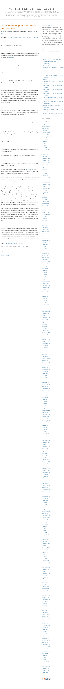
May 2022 (45, 580)
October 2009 (45, 257)
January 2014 (45, 367)
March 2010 (45, 268)
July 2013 (44, 354)
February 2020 (46, 522)
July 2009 (44, 251)
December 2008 (46, 236)
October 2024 (45, 642)
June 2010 (45, 274)
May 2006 (45, 169)
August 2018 (45, 483)
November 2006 (46, 182)
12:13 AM (21, 246)
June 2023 (45, 608)
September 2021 (46, 563)
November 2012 (46, 337)
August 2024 (45, 638)
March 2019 (45, 498)
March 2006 (45, 165)
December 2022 (46, 595)
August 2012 (45, 330)
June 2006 (45, 171)
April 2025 (45, 655)
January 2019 (45, 494)
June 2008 (45, 223)
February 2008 (46, 214)
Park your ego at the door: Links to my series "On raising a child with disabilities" (52, 61)
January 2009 (45, 238)
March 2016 (45, 423)
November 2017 (46, 466)
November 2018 (46, 489)
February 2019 (46, 496)
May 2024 (45, 631)
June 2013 (45, 352)
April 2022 (45, 578)
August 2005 (45, 150)
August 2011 (45, 304)
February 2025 (46, 651)
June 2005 (45, 145)
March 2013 (45, 345)
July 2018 (44, 481)
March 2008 (45, 216)
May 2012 (45, 324)
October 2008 (45, 231)
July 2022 (44, 584)
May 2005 (45, 143)
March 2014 (45, 371)
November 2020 (46, 541)
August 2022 (45, 586)
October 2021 (45, 565)
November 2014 (46, 388)
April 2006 (45, 167)
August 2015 (45, 408)
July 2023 (44, 610)
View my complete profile (50, 51)
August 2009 (45, 253)
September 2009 (46, 255)
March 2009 (45, 242)
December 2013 (46, 365)
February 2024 (46, 625)
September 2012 (46, 332)
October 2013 (45, 360)
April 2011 (45, 296)
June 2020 (45, 530)
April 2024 (45, 629)
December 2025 (46, 668)
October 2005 (45, 154)
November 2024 (46, 644)
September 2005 (46, 152)
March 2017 (45, 448)
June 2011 (45, 300)
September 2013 (46, 358)
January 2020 (45, 520)
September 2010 (46, 281)
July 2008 (44, 225)
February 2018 (46, 472)
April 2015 (45, 399)
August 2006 (45, 175)
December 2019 (46, 517)
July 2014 (44, 380)
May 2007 (45, 195)
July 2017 (44, 457)
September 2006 (46, 178)
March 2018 (45, 474)
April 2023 (45, 603)
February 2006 (46, 162)
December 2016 (46, 442)
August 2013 (45, 356)
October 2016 (45, 438)
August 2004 (45, 124)
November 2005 (46, 156)
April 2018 (45, 476)
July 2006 (44, 173)
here (2, 33)
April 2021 (45, 552)
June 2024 (45, 634)
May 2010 (45, 272)
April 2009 (45, 244)
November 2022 (46, 593)
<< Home (3, 258)
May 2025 (45, 657)
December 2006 (46, 184)
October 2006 (45, 180)
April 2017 (45, 451)
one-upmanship (29, 169)
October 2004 (45, 128)
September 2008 (46, 229)
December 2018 (46, 492)
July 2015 (44, 405)
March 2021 (45, 550)
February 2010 (46, 266)
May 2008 (45, 221)
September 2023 (46, 614)
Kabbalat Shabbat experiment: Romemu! (52, 113)
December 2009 (46, 261)
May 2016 (45, 427)
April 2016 (45, 425)
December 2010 (46, 287)
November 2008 (46, 233)
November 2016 (46, 440)
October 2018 (45, 487)
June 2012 (45, 326)
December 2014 (46, 390)
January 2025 (45, 649)
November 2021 (46, 567)
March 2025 (45, 653)
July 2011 (44, 302)
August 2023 (45, 612)
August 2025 (45, 661)
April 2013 (45, 347)
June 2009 (45, 248)
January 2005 (45, 134)
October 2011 (45, 309)
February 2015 (46, 395)
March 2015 (45, 397)
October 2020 (45, 539)
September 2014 (46, 384)
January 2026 (45, 670)
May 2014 (45, 375)
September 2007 (46, 203)
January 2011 (45, 289)
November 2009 (46, 259)
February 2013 (46, 343)
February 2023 (46, 599)
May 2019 (45, 502)
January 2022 (45, 571)
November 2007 (46, 208)
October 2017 (45, 464)
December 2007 (46, 210)
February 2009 (46, 240)
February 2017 (46, 446)
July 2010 (44, 276)
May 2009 (45, 246)
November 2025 (46, 666)
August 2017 (45, 459)
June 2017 (45, 455)
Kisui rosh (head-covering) (11, 243)
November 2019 (46, 515)
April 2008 (45, 218)
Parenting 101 (45, 65)
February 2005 (46, 137)
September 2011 (46, 307)
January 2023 (45, 597)
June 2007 (45, 197)
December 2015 (46, 416)
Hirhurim (10, 57)
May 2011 (45, 298)
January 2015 (45, 393)
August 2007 (45, 201)
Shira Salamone (47, 25)
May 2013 (45, 350)
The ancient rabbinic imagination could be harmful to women (22, 37)
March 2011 (45, 294)
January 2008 (45, 212)
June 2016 (45, 429)
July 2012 (44, 328)
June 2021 (45, 556)
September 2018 (46, 485)
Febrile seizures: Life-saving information (52, 67)
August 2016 (45, 433)
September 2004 (46, 126)
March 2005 (45, 139)
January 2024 (45, 623)
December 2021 (46, 569)
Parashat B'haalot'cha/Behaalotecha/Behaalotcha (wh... (52, 81)
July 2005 (44, 147)
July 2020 (44, 532)
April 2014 (45, 373)
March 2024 (45, 627)
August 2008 (45, 227)
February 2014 (46, 369)
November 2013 (46, 362)
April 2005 (45, 141)
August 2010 (45, 279)
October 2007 (45, 205)
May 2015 (45, 401)
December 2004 (46, 132)
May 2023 (45, 606)
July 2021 (44, 558)
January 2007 (45, 186)
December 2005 (46, 158)
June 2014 (45, 377)
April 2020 (45, 526)
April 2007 (45, 193)
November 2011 (46, 311)
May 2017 (45, 453)
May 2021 (45, 554)
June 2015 (45, 403)
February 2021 (46, 547)
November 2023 (46, 618)
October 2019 (45, 513)
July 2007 (44, 199)
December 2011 (46, 313)
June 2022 (45, 582)
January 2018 (45, 470)
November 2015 (46, 414)
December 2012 (46, 339)
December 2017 (46, 468)
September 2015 (46, 410)
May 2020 (45, 528)
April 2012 (45, 322)
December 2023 (46, 621)
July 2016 (44, 431)
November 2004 (46, 130)
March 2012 (45, 319)
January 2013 (45, 341)
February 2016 (46, 421)
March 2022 (45, 575)
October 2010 (45, 283)
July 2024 (44, 636)
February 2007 (46, 188)
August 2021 (45, 560)
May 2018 (45, 479)
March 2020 (45, 524)
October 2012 (45, 334)
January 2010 (45, 264)
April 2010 (45, 270)
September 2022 (46, 588)
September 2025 (46, 664)
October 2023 (45, 616)
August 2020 (45, 535)
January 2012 (45, 315)
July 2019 (44, 507)
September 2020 (46, 537)
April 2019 (45, 500)
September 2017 (46, 461)
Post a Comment (6, 255)
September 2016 (46, 436)
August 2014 (45, 382)
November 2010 (46, 285)
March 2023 (45, 601)
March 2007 (45, 190)
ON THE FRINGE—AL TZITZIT (32, 8)
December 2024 (46, 646)
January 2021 (45, 545)
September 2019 (46, 511)
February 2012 (46, 317)
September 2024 (46, 640)
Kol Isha (21, 243)
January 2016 (45, 418)
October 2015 (45, 412)
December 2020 (46, 543)
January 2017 (45, 444)
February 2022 (46, 573)
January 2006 (45, 160)
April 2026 (45, 672)
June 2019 (45, 504)
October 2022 (45, 591)
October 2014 (45, 386)
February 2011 (46, 291)
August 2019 (45, 509)
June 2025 (45, 659)
